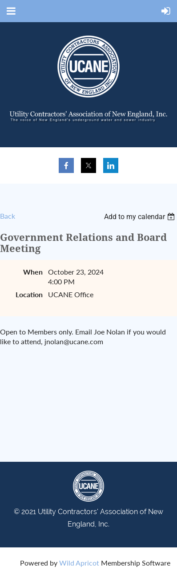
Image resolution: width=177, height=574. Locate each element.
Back (7, 216)
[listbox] (140, 216)
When (33, 271)
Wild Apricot (79, 562)
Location (29, 294)
